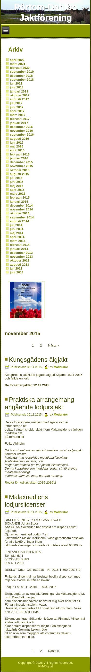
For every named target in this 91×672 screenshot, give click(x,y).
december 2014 (21, 205)
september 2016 (22, 134)
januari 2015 (19, 201)
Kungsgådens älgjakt (38, 359)
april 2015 (17, 190)
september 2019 (22, 71)
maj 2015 (16, 186)
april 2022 (17, 60)
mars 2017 (17, 115)
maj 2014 (16, 233)
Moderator (61, 367)
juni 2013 (17, 272)
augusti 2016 (19, 138)
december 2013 (21, 253)
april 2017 (17, 111)
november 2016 (21, 130)
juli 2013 (16, 268)
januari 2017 (19, 123)
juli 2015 (16, 178)
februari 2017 (20, 119)
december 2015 (21, 162)
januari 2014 (19, 249)
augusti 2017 (19, 99)
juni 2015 (17, 182)
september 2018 (22, 79)
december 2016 (21, 127)
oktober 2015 (19, 170)
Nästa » (53, 345)
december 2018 (21, 75)
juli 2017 (16, 103)
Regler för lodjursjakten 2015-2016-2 (30, 482)
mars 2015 (17, 193)
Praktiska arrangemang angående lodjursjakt (39, 403)
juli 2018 (16, 83)
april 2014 (17, 237)
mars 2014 (17, 241)
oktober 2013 (19, 260)
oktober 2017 (19, 95)
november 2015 (21, 166)
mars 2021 (17, 64)
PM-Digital (45, 666)
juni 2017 (17, 107)
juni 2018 (17, 87)
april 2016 (17, 150)
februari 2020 (20, 68)
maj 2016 (16, 146)
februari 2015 (20, 197)
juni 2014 (17, 229)
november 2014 (21, 209)
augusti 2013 (19, 264)
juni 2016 (17, 142)
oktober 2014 (19, 213)
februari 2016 (20, 154)
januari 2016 (19, 158)
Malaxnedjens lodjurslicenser (26, 500)
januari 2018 (19, 91)
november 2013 (21, 256)
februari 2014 (20, 245)
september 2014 (22, 217)
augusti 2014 (19, 221)
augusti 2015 (19, 174)
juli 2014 (16, 225)
